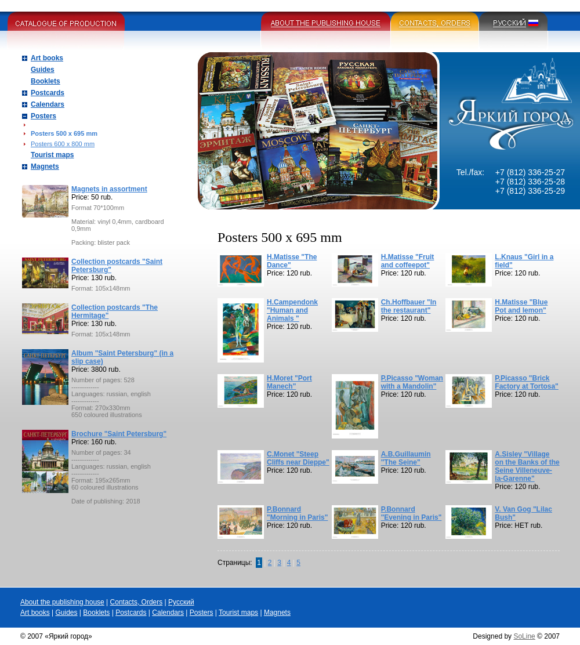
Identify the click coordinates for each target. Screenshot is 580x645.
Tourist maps (52, 155)
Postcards (47, 93)
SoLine (524, 636)
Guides (43, 70)
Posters (43, 116)
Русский (181, 602)
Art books (47, 58)
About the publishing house (62, 602)
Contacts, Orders (136, 602)
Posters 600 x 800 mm (63, 143)
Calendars (47, 104)
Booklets (45, 81)
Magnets (45, 166)
